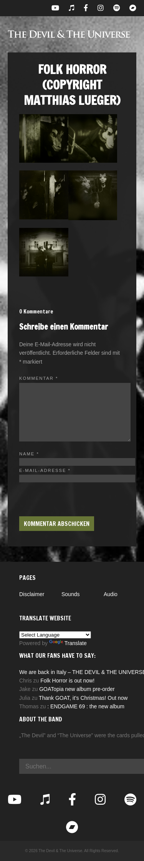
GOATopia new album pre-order (77, 689)
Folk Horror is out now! (67, 680)
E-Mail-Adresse (45, 470)
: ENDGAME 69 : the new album (85, 706)
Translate (68, 643)
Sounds (70, 594)
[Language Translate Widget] (55, 635)
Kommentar (38, 378)
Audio (111, 594)
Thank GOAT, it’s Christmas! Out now (83, 698)
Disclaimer (31, 594)
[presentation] (77, 497)
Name (29, 454)
